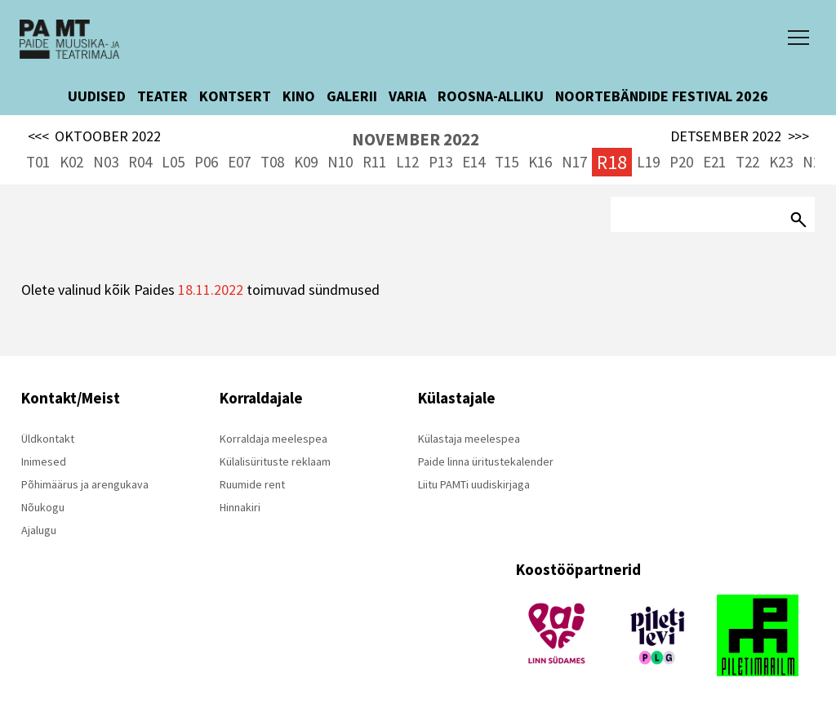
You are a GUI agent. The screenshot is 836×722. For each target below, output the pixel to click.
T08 (272, 162)
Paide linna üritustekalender (486, 461)
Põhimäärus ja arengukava (85, 484)
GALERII (352, 96)
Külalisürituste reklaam (275, 461)
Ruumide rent (252, 484)
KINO (298, 96)
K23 (781, 162)
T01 (38, 162)
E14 (473, 162)
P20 (681, 162)
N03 (105, 162)
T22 (747, 162)
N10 (340, 162)
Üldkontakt (47, 438)
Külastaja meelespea (469, 438)
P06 (206, 162)
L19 (648, 162)
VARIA (407, 96)
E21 (714, 162)
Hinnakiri (240, 507)
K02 (71, 162)
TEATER (162, 96)
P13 (440, 162)
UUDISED (97, 96)
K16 (540, 162)
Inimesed (43, 461)
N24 (815, 162)
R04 (140, 162)
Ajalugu (38, 530)
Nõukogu (42, 507)
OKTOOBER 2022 (95, 136)
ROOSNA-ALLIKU (491, 96)
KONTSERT (235, 96)
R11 (374, 162)
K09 (306, 162)
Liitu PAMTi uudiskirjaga (474, 484)
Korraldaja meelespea (273, 438)
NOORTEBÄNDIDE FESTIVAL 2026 (661, 96)
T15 (506, 162)
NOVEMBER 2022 (415, 139)
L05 (173, 162)
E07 (239, 162)
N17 (574, 162)
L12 (407, 162)
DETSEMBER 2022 (739, 136)
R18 (612, 162)
